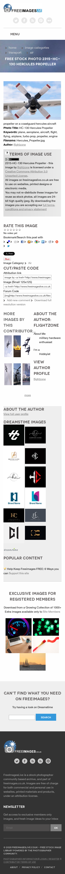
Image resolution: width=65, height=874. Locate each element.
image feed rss (40, 761)
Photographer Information (20, 858)
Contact (49, 867)
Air (31, 52)
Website (22, 746)
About (14, 867)
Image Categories (37, 47)
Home (12, 47)
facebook (24, 20)
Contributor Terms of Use (19, 862)
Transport (15, 52)
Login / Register (49, 858)
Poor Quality (7, 229)
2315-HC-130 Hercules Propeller (25, 163)
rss (33, 20)
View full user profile (15, 414)
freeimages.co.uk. (14, 783)
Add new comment (18, 300)
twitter (16, 20)
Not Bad (10, 229)
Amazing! (19, 229)
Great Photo (16, 229)
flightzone (20, 144)
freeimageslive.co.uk (22, 7)
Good (13, 229)
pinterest (41, 20)
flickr (49, 20)
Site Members (51, 611)
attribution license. (26, 795)
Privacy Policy (31, 867)
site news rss (32, 761)
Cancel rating (4, 229)
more (27, 395)
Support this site (19, 573)
